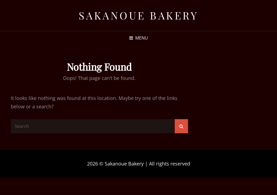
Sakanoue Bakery (139, 15)
